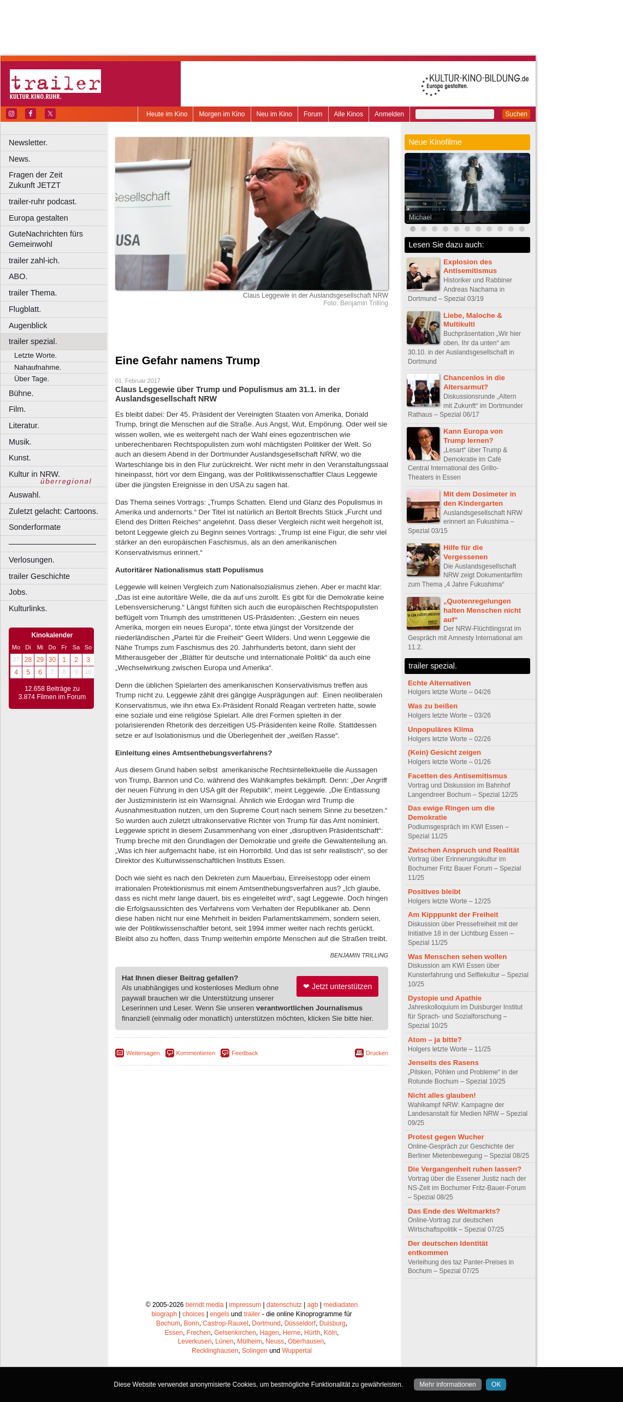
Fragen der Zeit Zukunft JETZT (59, 180)
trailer (252, 1314)
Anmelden (389, 114)
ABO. (18, 276)
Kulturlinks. (28, 608)
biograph (164, 1314)
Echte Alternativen (439, 683)
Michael (420, 217)
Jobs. (18, 592)
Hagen (269, 1332)
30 (52, 660)
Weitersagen (143, 1053)
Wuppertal (297, 1350)
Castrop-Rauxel (225, 1323)
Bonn (191, 1323)
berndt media (205, 1305)
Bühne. (21, 393)
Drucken (377, 1053)
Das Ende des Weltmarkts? (454, 1211)
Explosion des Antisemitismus (470, 266)
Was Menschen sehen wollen (457, 957)
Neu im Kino (274, 114)
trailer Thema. (33, 292)
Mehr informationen (447, 1384)
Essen (174, 1332)
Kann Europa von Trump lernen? (473, 436)
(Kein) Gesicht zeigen (444, 752)
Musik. (20, 441)
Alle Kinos (348, 114)
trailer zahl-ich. (34, 260)
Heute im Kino (166, 114)
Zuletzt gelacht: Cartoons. (53, 511)
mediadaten (340, 1305)
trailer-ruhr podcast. (43, 201)
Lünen (224, 1341)
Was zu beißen (433, 706)
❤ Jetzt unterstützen (337, 986)
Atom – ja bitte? (435, 1040)
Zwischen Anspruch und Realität (463, 850)
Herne (292, 1332)
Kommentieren (196, 1053)
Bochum (168, 1323)
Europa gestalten (38, 218)
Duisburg (332, 1323)
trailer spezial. (33, 341)
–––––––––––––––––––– (52, 543)
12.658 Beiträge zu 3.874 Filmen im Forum (52, 693)
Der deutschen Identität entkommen (448, 1248)
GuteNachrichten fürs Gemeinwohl (46, 239)
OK (496, 1384)
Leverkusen (195, 1341)
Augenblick (28, 325)
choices (193, 1314)
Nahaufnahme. (38, 367)
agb (312, 1305)
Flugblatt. (25, 309)
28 (28, 660)
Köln (330, 1332)
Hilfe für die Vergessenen (465, 552)
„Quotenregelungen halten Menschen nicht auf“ (482, 610)
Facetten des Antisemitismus (457, 776)
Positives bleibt (434, 892)
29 (40, 660)
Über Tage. (31, 379)
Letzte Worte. (35, 355)
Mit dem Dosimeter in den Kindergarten (479, 498)
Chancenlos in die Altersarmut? (474, 382)
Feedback (245, 1053)
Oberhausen (306, 1341)
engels (219, 1314)
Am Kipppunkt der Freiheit (453, 914)
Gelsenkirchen (235, 1332)
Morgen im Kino (222, 114)
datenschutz (284, 1305)
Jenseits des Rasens (443, 1062)
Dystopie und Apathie (445, 998)
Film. (17, 409)
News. (20, 159)
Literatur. (24, 425)
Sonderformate (35, 527)
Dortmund (266, 1323)
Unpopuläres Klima (440, 729)
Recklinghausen (215, 1350)
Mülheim (249, 1341)
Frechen (199, 1332)
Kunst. (20, 457)
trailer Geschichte (39, 576)
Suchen (516, 114)
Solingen (255, 1350)
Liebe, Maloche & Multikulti (472, 320)
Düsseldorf (300, 1323)
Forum (313, 114)
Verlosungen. (32, 559)
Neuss (274, 1341)
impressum (245, 1305)
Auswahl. (24, 494)
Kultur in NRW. (34, 474)
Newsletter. (28, 142)
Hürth (312, 1332)
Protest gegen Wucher (446, 1137)
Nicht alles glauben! (442, 1095)
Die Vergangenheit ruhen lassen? (464, 1169)
